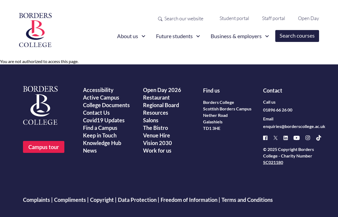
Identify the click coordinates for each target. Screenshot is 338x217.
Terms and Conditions (247, 199)
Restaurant (156, 97)
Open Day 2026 (162, 90)
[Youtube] (299, 138)
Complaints (36, 199)
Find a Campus (100, 127)
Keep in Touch (100, 135)
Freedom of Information (189, 199)
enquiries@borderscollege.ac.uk (294, 126)
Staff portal (273, 18)
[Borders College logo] (35, 28)
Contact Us (96, 112)
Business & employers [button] (236, 36)
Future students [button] (174, 36)
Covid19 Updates (104, 120)
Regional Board (161, 105)
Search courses (297, 35)
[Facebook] (268, 138)
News (90, 150)
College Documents (106, 105)
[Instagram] (310, 137)
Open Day (308, 18)
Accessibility (98, 90)
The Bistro (155, 127)
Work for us (157, 150)
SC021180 (273, 162)
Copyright (102, 199)
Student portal (234, 18)
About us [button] (127, 36)
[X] (278, 138)
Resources (155, 112)
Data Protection (137, 199)
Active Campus (101, 97)
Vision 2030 (157, 143)
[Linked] (288, 138)
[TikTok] (321, 138)
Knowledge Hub (102, 143)
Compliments (70, 199)
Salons (150, 120)
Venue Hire (156, 135)
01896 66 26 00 (277, 109)
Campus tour (43, 147)
